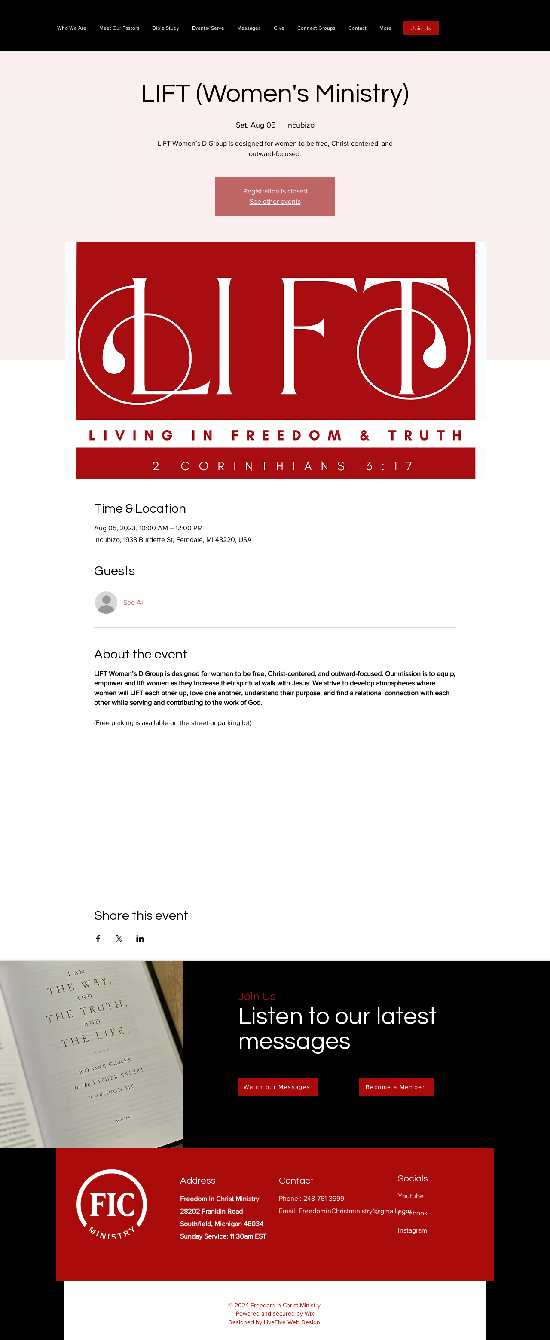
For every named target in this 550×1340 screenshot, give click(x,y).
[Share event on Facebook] (98, 938)
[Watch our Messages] (278, 1087)
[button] (385, 28)
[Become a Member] (396, 1087)
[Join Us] (421, 28)
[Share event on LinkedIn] (140, 938)
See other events (275, 201)
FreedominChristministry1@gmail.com (355, 1211)
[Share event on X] (119, 938)
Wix (309, 1313)
